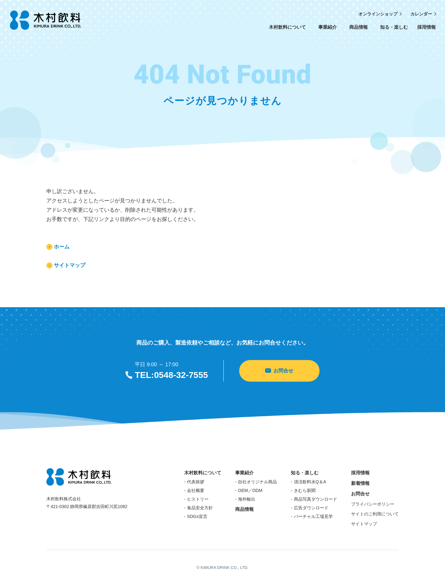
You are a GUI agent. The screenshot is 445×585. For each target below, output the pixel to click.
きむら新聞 (305, 490)
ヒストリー (198, 499)
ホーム (62, 247)
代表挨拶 (195, 481)
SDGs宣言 (197, 516)
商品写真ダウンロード (315, 499)
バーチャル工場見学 (313, 516)
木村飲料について (287, 30)
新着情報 (360, 483)
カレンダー (421, 13)
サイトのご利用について (375, 513)
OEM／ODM (250, 490)
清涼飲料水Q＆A (310, 481)
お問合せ (279, 370)
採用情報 (426, 27)
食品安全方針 (200, 507)
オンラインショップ (377, 13)
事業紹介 (327, 30)
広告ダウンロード (311, 507)
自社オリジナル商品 (257, 481)
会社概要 (195, 490)
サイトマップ (69, 265)
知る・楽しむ (394, 30)
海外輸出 (246, 499)
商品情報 (358, 30)
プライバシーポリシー (372, 504)
